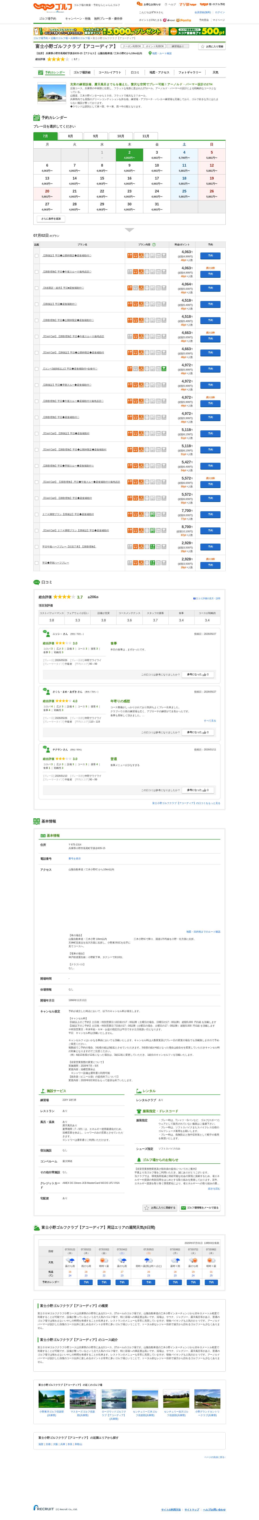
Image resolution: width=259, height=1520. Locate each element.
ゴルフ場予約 (47, 18)
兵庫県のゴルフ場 (80, 38)
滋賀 (40, 1444)
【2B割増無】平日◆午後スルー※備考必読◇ (66, 271)
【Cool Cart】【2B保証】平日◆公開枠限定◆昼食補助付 (73, 352)
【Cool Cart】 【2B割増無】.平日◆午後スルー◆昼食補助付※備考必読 (81, 482)
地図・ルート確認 (162, 53)
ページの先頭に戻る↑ (215, 1457)
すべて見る (210, 720)
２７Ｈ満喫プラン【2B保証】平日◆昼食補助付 (68, 514)
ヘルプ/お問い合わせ (214, 1509)
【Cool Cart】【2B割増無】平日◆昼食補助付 (67, 498)
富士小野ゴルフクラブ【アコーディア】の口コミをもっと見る (186, 803)
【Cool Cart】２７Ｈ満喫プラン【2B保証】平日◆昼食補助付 (75, 530)
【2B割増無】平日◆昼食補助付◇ (60, 417)
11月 (145, 136)
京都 (48, 1444)
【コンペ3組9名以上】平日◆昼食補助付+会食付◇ (69, 368)
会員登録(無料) (203, 12)
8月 (70, 136)
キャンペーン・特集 (78, 18)
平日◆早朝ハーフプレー (55, 562)
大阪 (55, 1444)
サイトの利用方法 (171, 1509)
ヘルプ (172, 4)
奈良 (70, 1444)
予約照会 (204, 20)
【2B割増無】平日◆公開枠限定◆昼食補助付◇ (68, 320)
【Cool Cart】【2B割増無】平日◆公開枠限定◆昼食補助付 (74, 449)
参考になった (198, 674)
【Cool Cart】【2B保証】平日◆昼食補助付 (65, 433)
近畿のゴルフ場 (59, 38)
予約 (210, 255)
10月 (120, 136)
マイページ (219, 20)
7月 (45, 136)
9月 (95, 136)
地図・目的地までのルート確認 (203, 931)
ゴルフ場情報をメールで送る (200, 1207)
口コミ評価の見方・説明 (208, 598)
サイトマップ (192, 1509)
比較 (36, 244)
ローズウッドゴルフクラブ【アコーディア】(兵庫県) (114, 1415)
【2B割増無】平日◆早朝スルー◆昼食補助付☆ (68, 465)
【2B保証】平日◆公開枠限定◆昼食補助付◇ (66, 255)
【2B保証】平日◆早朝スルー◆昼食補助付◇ (66, 384)
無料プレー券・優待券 (108, 18)
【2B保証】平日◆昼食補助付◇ (59, 304)
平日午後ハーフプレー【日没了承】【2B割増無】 (69, 546)
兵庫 (62, 1444)
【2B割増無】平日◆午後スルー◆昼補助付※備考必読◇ (73, 401)
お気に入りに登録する (159, 1207)
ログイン (220, 12)
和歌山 (78, 1444)
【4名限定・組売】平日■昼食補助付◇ (63, 287)
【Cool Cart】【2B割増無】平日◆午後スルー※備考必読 (73, 336)
